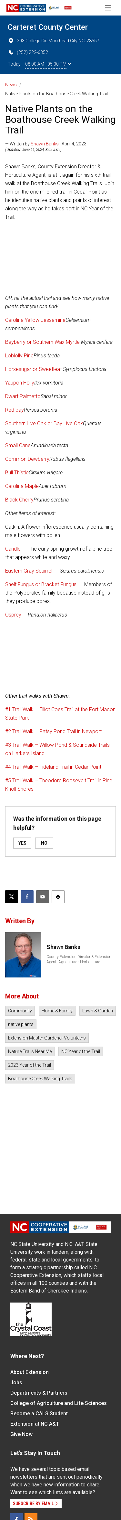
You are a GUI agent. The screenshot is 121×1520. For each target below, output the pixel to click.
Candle (13, 549)
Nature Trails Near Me (30, 1051)
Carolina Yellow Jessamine (35, 320)
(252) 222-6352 (28, 52)
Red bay (14, 410)
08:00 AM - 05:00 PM (48, 64)
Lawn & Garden (97, 1010)
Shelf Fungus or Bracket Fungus (41, 584)
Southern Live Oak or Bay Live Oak (44, 423)
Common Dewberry (27, 459)
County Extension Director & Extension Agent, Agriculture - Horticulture (78, 959)
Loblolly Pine (19, 356)
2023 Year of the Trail (29, 1065)
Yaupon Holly (19, 383)
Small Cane (18, 445)
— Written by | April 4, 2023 (45, 143)
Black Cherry (19, 500)
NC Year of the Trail (80, 1051)
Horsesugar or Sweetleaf (34, 369)
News (11, 84)
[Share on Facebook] (27, 896)
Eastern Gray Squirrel (29, 571)
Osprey (13, 615)
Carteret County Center (48, 27)
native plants (21, 1024)
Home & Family (57, 1010)
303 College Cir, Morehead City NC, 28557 (53, 40)
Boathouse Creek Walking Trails (40, 1078)
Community (20, 1010)
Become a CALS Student (39, 1413)
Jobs (16, 1382)
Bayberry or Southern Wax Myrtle (43, 342)
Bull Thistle (17, 473)
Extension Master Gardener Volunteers (47, 1037)
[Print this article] (58, 896)
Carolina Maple (22, 486)
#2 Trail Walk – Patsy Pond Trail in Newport (53, 731)
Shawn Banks (45, 143)
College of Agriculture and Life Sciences (58, 1403)
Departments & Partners (38, 1393)
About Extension (29, 1372)
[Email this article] (42, 896)
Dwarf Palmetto (23, 396)
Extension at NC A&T (34, 1424)
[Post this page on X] (11, 896)
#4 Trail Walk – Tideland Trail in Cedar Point (53, 767)
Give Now (21, 1434)
